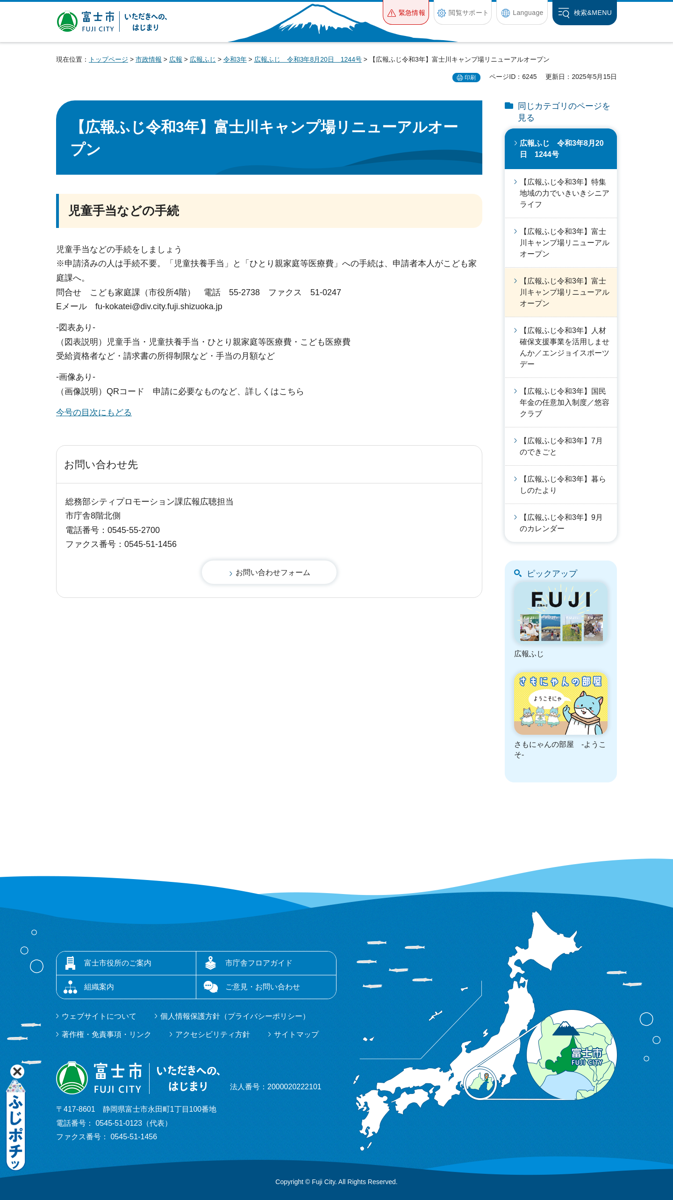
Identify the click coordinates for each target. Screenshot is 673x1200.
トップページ (108, 59)
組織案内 (99, 987)
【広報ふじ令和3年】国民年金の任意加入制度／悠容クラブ (564, 402)
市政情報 (149, 59)
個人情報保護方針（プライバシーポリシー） (235, 1016)
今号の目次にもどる (94, 412)
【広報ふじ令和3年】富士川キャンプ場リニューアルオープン (564, 242)
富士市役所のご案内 (117, 963)
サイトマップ (296, 1034)
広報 (175, 59)
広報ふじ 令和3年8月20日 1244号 (308, 59)
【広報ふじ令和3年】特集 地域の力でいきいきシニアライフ (564, 193)
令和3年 (235, 59)
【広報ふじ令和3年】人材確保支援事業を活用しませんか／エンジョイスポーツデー (564, 347)
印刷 (470, 77)
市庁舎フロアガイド (259, 963)
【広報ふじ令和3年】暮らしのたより (563, 484)
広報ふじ (203, 59)
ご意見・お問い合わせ (262, 987)
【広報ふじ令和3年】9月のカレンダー (561, 523)
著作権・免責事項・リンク (106, 1034)
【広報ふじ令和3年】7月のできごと (561, 446)
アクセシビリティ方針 (212, 1034)
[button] (406, 12)
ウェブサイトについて (99, 1016)
